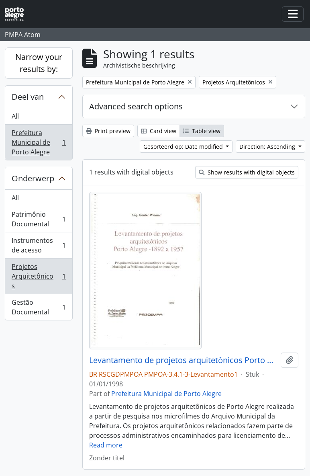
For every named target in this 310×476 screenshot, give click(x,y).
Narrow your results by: (38, 62)
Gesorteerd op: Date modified (183, 146)
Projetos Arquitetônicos (38, 276)
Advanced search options (136, 106)
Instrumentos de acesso (38, 245)
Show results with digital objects (247, 172)
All (15, 116)
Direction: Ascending (268, 146)
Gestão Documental (38, 307)
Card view (158, 131)
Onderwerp (33, 178)
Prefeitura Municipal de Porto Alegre (38, 142)
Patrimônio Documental (38, 219)
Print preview (108, 131)
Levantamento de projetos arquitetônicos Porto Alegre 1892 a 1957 (183, 360)
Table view (201, 131)
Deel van (28, 96)
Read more (105, 445)
